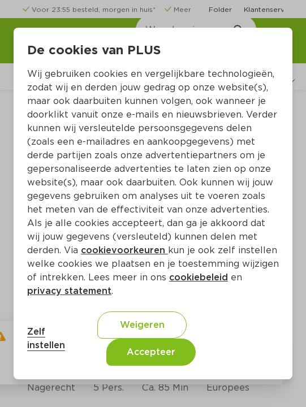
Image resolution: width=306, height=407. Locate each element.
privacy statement (69, 290)
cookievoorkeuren (124, 250)
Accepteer (151, 352)
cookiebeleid (198, 277)
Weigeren (142, 324)
